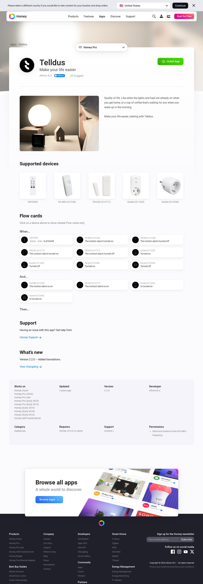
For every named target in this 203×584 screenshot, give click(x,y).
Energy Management (121, 571)
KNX (114, 547)
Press (46, 560)
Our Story (47, 543)
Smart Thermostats (18, 580)
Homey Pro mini (16, 547)
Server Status (84, 556)
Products (73, 21)
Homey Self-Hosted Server (21, 552)
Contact (47, 569)
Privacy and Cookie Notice (161, 567)
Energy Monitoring (120, 576)
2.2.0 (107, 390)
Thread (115, 560)
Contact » (109, 431)
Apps (102, 21)
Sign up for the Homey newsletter (175, 534)
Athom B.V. (155, 390)
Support (130, 21)
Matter (115, 556)
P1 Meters (117, 580)
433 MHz (116, 552)
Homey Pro (14, 543)
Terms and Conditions (184, 567)
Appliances (20, 431)
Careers (47, 539)
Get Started (83, 539)
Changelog (83, 552)
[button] (143, 6)
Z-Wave (115, 539)
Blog (45, 556)
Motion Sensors (16, 571)
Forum (81, 571)
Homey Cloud (15, 539)
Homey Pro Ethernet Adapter (22, 560)
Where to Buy (49, 552)
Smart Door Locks (17, 576)
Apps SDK (82, 543)
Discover (116, 21)
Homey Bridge (15, 556)
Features (89, 21)
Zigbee (115, 543)
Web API (82, 547)
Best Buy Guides (18, 566)
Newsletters (49, 564)
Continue (180, 5)
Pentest (81, 576)
